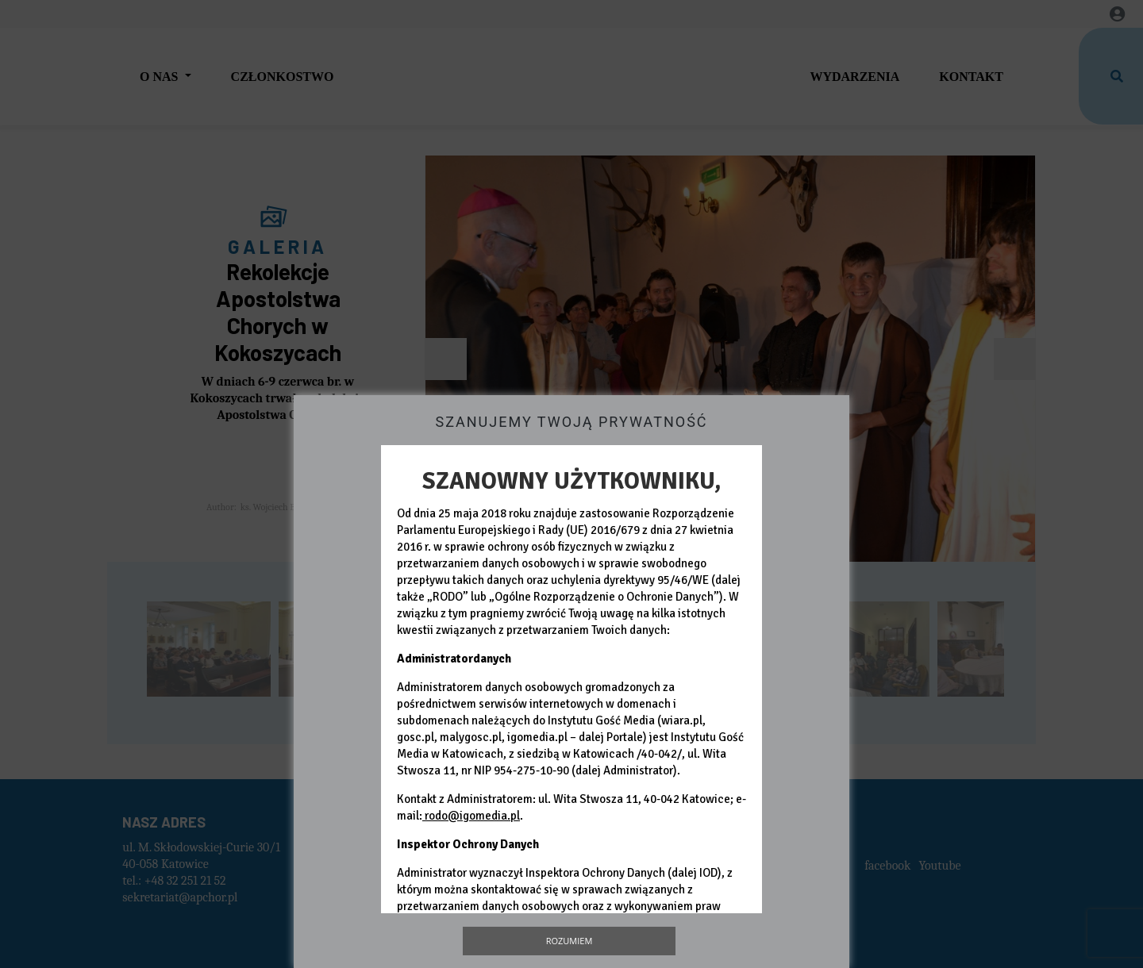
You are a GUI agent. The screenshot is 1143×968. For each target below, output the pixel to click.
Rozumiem (569, 941)
